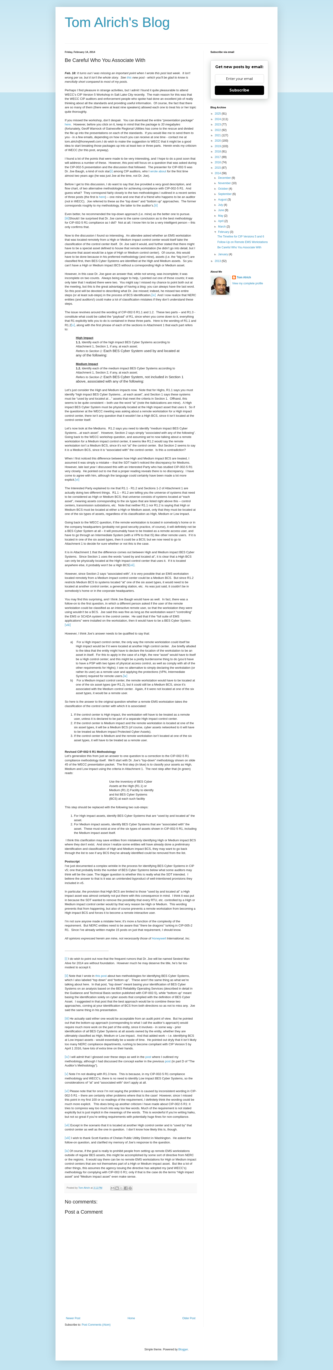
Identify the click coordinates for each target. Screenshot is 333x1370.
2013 (218, 261)
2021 (218, 135)
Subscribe (239, 90)
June (221, 210)
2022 (218, 130)
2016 (218, 162)
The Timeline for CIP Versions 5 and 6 (240, 236)
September (225, 194)
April (221, 221)
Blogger (183, 1349)
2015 (218, 167)
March (222, 226)
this (129, 77)
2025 (218, 113)
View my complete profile (247, 283)
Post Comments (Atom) (96, 1324)
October (223, 188)
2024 (218, 119)
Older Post (188, 1318)
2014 (218, 173)
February (224, 232)
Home (131, 1318)
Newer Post (73, 1318)
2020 (218, 140)
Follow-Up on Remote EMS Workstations (242, 242)
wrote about (158, 171)
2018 (218, 151)
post (148, 1057)
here (68, 124)
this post (101, 976)
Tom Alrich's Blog (117, 22)
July (221, 205)
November (225, 183)
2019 (218, 146)
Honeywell (159, 938)
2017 (218, 157)
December (225, 177)
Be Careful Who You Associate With (239, 247)
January (223, 254)
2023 (218, 124)
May (221, 215)
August (223, 199)
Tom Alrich (244, 277)
